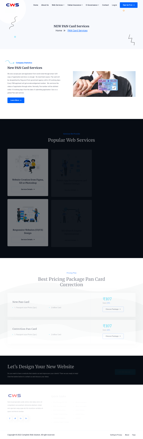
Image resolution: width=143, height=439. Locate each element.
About (127, 435)
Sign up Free (129, 5)
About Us (45, 5)
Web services (57, 5)
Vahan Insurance (74, 5)
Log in (114, 5)
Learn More (16, 100)
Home (35, 5)
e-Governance (91, 5)
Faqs (134, 435)
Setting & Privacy (116, 435)
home (59, 31)
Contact (105, 5)
